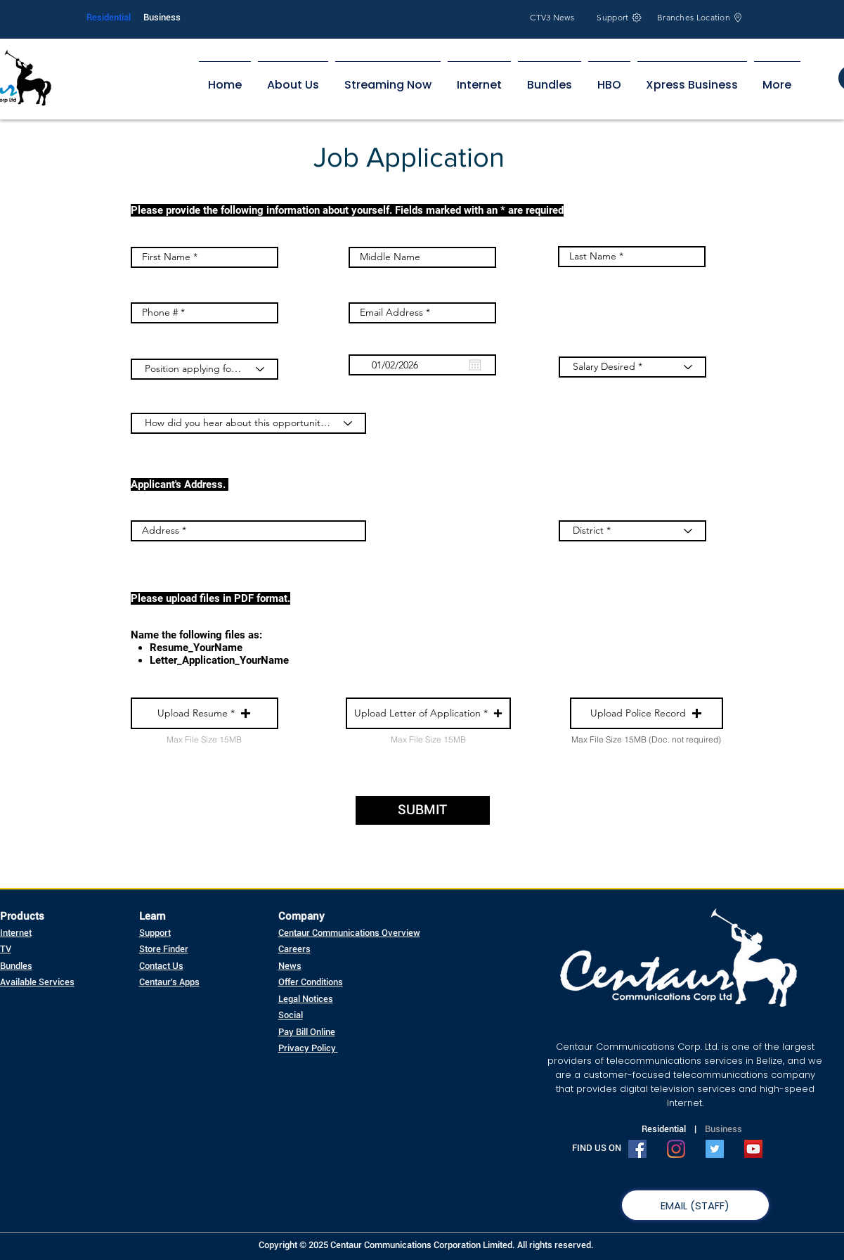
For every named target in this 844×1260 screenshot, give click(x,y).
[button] (204, 713)
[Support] (620, 17)
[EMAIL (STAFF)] (695, 1205)
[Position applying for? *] (204, 369)
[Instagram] (676, 1149)
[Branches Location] (701, 17)
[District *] (632, 530)
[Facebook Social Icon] (637, 1149)
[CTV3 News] (553, 17)
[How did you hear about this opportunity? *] (248, 423)
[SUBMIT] (423, 810)
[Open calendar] (475, 365)
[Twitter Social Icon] (715, 1149)
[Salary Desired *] (632, 367)
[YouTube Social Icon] (753, 1149)
